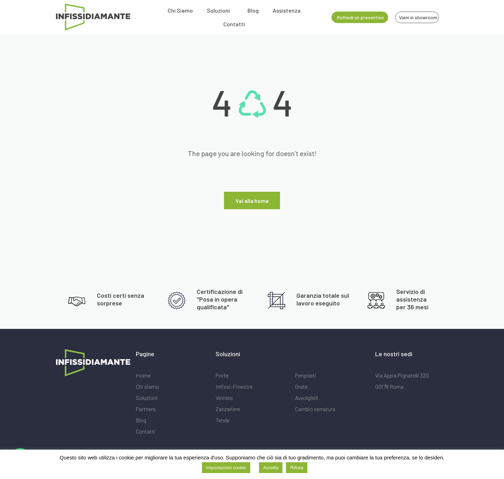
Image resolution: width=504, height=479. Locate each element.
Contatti (234, 24)
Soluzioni (218, 10)
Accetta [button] (270, 467)
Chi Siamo (180, 10)
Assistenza (287, 10)
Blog (253, 10)
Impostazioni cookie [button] (226, 467)
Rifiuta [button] (296, 467)
